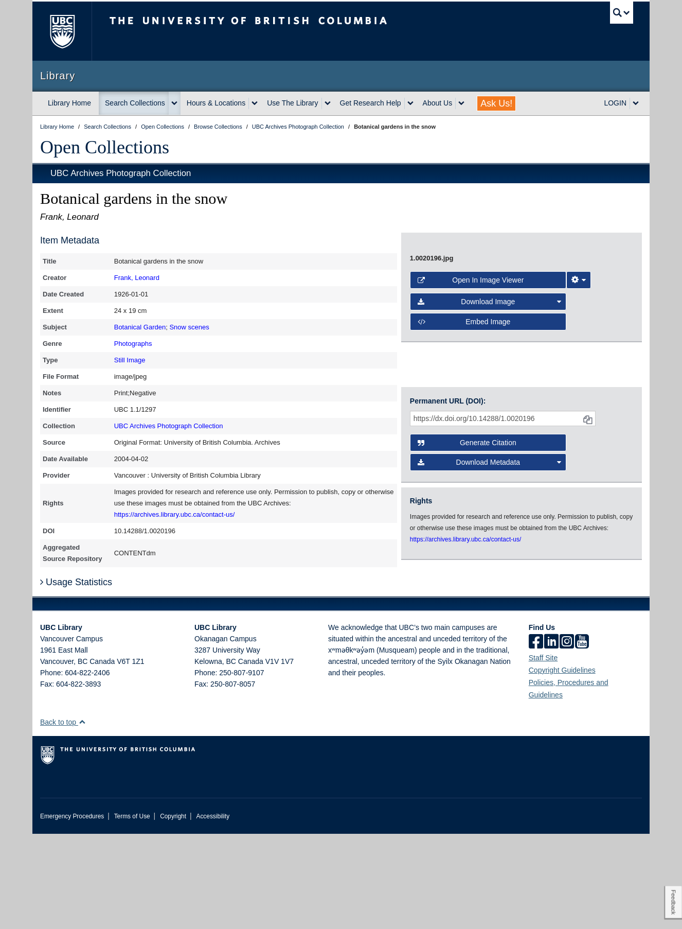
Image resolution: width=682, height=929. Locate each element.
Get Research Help (370, 103)
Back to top (63, 817)
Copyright (173, 911)
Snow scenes (189, 327)
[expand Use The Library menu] (327, 103)
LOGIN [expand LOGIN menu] (615, 103)
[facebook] (536, 737)
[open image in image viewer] (513, 319)
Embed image (464, 468)
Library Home (69, 103)
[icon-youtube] (582, 737)
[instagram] (567, 737)
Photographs (133, 343)
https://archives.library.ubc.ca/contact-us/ (174, 514)
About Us (438, 103)
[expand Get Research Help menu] (410, 103)
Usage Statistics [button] (76, 677)
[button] (82, 817)
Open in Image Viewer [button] (471, 426)
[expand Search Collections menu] (174, 103)
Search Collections (135, 103)
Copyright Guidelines (562, 765)
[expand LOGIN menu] (636, 103)
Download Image (490, 448)
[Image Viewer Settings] (578, 426)
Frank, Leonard (136, 278)
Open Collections (104, 147)
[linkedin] (551, 737)
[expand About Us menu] (461, 103)
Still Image (130, 360)
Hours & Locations (216, 103)
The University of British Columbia (62, 31)
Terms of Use (132, 911)
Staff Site (543, 753)
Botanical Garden (140, 327)
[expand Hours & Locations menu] (254, 103)
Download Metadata (490, 568)
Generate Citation (467, 548)
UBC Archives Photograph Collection (120, 173)
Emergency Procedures (72, 911)
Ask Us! (496, 103)
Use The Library (292, 103)
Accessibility (212, 911)
